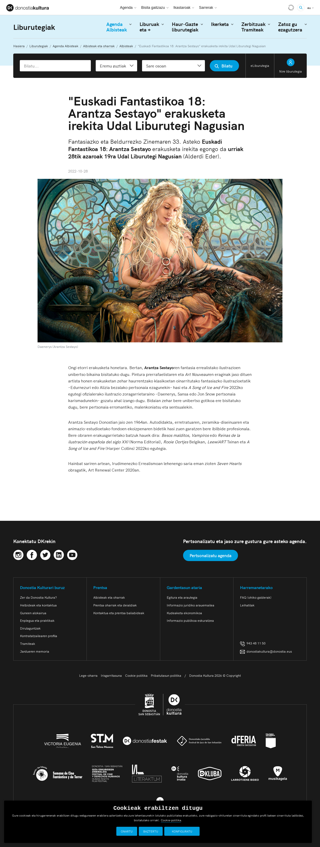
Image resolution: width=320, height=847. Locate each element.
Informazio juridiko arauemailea (190, 605)
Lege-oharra (88, 675)
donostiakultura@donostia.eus (266, 651)
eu (310, 7)
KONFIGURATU (182, 831)
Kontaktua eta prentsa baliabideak (118, 613)
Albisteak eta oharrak (109, 597)
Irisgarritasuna (111, 675)
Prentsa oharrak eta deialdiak (115, 605)
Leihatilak (247, 605)
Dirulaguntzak (30, 628)
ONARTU (130, 831)
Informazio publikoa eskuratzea (190, 620)
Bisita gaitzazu (155, 8)
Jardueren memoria (34, 651)
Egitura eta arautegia (182, 597)
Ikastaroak (183, 8)
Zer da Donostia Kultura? (38, 597)
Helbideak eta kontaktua (38, 605)
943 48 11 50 (253, 643)
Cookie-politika (171, 820)
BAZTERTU (153, 831)
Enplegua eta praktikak (37, 620)
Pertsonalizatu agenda (210, 555)
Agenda (128, 8)
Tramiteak (27, 643)
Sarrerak (208, 8)
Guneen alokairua (33, 613)
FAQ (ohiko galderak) (255, 597)
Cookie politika (136, 675)
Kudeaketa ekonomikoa (184, 613)
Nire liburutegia (290, 65)
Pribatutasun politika (166, 675)
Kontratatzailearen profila (38, 635)
